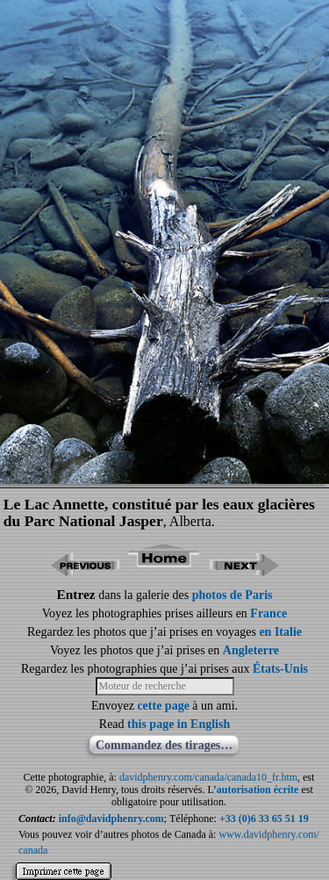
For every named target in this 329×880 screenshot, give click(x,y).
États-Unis (280, 668)
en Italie (280, 631)
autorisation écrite (258, 789)
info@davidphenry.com (111, 818)
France (268, 613)
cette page (163, 705)
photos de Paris (232, 595)
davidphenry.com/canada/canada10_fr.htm (208, 777)
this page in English (178, 724)
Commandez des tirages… (164, 745)
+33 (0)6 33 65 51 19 (264, 818)
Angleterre (251, 650)
